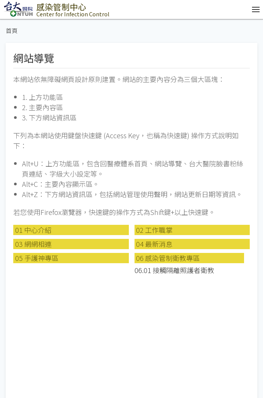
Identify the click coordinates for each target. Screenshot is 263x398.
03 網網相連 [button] (33, 244)
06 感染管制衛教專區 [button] (168, 258)
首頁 (12, 30)
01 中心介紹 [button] (33, 230)
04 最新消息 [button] (154, 244)
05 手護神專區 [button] (36, 258)
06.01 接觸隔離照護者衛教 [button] (174, 270)
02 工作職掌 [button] (154, 230)
